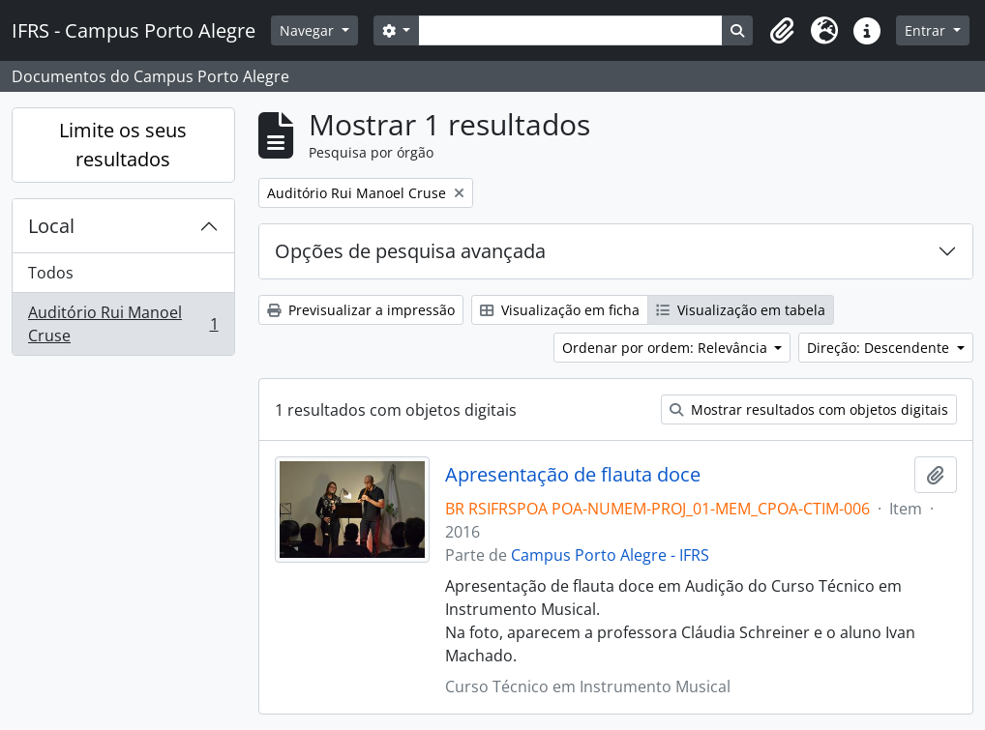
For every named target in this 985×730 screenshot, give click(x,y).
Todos (51, 272)
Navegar (309, 30)
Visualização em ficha (560, 310)
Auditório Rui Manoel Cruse (123, 324)
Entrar (927, 30)
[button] (782, 31)
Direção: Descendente (880, 347)
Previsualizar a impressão (361, 310)
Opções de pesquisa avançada (410, 251)
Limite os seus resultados (123, 144)
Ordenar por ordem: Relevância (666, 347)
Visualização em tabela (740, 310)
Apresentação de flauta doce (573, 474)
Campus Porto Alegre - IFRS (610, 555)
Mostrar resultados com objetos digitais (809, 409)
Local (51, 226)
